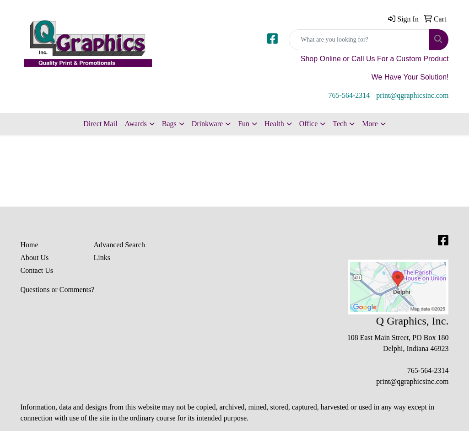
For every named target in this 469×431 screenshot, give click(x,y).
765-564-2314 (349, 95)
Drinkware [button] (207, 124)
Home (29, 245)
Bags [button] (169, 124)
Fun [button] (243, 124)
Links (101, 257)
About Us (35, 257)
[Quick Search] (359, 39)
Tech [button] (340, 124)
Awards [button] (135, 124)
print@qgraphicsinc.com (412, 95)
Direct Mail (100, 124)
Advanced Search (119, 245)
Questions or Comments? (58, 289)
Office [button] (308, 124)
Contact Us (37, 270)
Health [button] (274, 124)
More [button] (370, 124)
